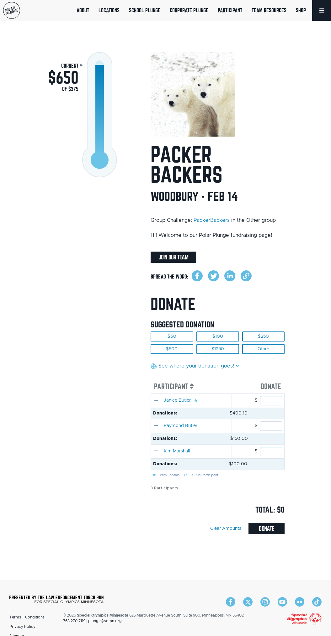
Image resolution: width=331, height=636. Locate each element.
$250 (263, 336)
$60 (172, 336)
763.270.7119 (74, 621)
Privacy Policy (22, 626)
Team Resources (269, 10)
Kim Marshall (177, 451)
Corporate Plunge (189, 10)
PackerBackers (212, 220)
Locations (109, 10)
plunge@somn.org (105, 621)
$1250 (217, 349)
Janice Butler (177, 400)
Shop (301, 10)
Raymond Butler (180, 426)
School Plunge (144, 10)
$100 (217, 336)
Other (263, 349)
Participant (230, 10)
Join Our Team (173, 257)
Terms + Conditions (27, 617)
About (83, 10)
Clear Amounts (225, 528)
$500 (172, 349)
